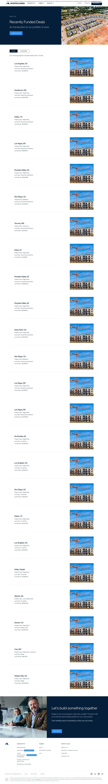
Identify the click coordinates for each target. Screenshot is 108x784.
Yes (98, 1)
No (100, 1)
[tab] (14, 51)
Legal (26, 773)
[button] (32, 3)
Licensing (42, 773)
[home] (15, 3)
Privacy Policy (34, 773)
